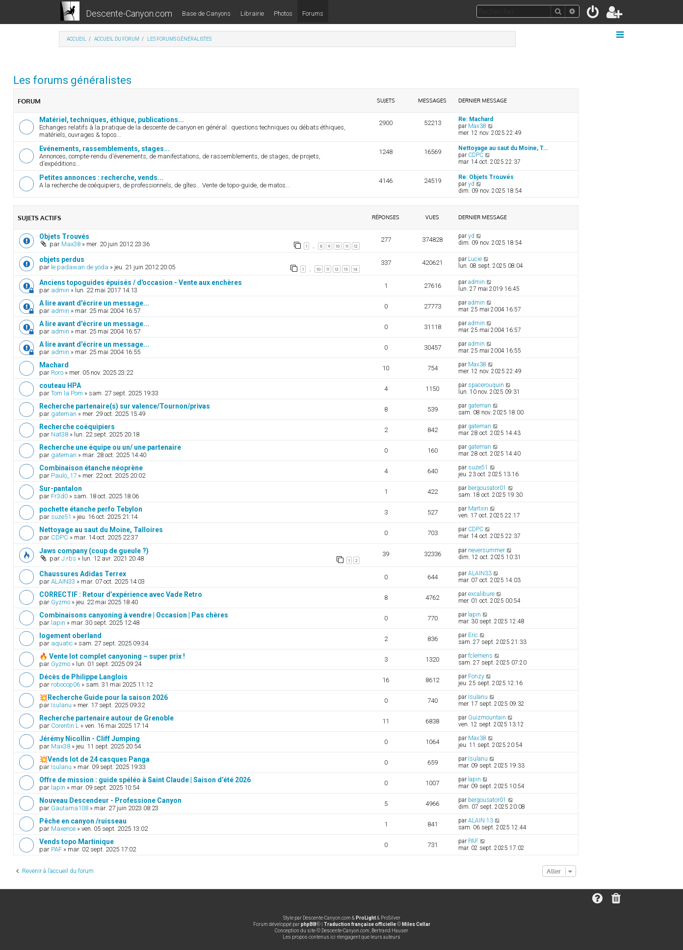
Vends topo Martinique (76, 842)
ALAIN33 (63, 581)
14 (355, 269)
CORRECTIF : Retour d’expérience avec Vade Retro (120, 594)
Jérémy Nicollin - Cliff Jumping (89, 739)
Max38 (477, 126)
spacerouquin (486, 385)
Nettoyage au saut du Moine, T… (503, 148)
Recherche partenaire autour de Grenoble (106, 718)
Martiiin (478, 508)
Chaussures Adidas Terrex (82, 574)
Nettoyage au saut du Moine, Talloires (101, 530)
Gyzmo (60, 602)
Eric (473, 635)
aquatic (62, 643)
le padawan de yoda (79, 267)
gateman (64, 413)
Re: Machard (475, 119)
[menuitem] (593, 14)
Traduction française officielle (360, 924)
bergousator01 (487, 488)
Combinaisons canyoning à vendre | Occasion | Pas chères (133, 615)
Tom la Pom (67, 393)
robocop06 (65, 684)
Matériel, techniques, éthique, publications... (111, 120)
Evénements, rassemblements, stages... (104, 149)
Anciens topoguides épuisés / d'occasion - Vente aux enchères (140, 282)
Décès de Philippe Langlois (83, 677)
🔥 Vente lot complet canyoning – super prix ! (112, 656)
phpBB (308, 924)
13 (346, 269)
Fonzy (476, 676)
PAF (56, 849)
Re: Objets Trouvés (486, 177)
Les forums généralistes (72, 80)
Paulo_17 (64, 475)
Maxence (63, 828)
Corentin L (65, 725)
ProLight (366, 918)
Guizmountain (487, 717)
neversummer (486, 550)
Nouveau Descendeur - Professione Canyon (110, 800)
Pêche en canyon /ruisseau (83, 821)
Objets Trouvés (64, 236)
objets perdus (61, 259)
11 (346, 246)
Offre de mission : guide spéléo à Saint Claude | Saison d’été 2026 (145, 780)
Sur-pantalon (60, 488)
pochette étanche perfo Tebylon (90, 509)
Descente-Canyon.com (129, 13)
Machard (54, 365)
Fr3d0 (59, 496)
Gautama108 (69, 808)
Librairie (252, 13)
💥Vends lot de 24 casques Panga (94, 759)
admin (60, 290)
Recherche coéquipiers (77, 427)
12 (356, 246)
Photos (283, 13)
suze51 (478, 467)
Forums (312, 13)
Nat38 (59, 434)
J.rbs (68, 558)
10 (338, 246)
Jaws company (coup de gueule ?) (94, 551)
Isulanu (61, 705)
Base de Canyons (206, 13)
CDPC (475, 155)
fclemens (480, 655)
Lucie (475, 259)
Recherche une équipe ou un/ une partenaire (110, 447)
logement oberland (70, 636)
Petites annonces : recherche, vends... (101, 177)
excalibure (481, 594)
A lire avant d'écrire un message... (94, 303)
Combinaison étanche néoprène (91, 468)
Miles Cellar (416, 924)
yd (471, 183)
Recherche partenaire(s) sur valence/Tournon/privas (124, 406)
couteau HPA (60, 385)
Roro (57, 372)
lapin (58, 622)
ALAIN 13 (480, 820)
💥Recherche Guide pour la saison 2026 (103, 697)
